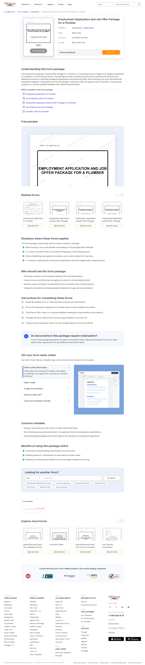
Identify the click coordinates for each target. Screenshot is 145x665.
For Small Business (87, 618)
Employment (8, 617)
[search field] (127, 4)
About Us (58, 605)
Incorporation (9, 623)
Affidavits (33, 602)
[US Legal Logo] (114, 597)
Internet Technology (37, 623)
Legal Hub (58, 602)
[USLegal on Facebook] (116, 607)
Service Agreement (61, 487)
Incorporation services (89, 605)
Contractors (8, 608)
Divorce (7, 611)
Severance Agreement (63, 483)
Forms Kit (58, 642)
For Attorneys (86, 621)
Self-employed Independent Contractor (39, 483)
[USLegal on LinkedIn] (122, 607)
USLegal (84, 632)
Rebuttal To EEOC (45, 487)
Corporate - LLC (35, 611)
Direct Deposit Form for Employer (39, 107)
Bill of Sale (33, 608)
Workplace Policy (100, 483)
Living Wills (33, 630)
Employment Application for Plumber (41, 94)
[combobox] (105, 4)
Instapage (84, 651)
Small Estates (34, 642)
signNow (84, 641)
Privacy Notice (104, 662)
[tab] (46, 372)
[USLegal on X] (110, 607)
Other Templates (36, 654)
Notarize (84, 602)
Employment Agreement (82, 483)
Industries (58, 630)
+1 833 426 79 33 (116, 615)
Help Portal (59, 608)
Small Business (9, 639)
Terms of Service (93, 662)
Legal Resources (61, 611)
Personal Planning (10, 636)
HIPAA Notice (31, 487)
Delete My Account (62, 623)
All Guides (58, 656)
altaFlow (84, 644)
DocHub (84, 648)
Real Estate (34, 639)
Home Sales (8, 614)
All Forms (33, 648)
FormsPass (85, 635)
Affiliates (58, 617)
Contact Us (59, 620)
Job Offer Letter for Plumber (37, 111)
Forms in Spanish (61, 633)
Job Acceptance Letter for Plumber (40, 98)
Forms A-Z (33, 651)
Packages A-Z (9, 645)
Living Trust (8, 630)
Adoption (7, 602)
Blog (57, 614)
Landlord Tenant (10, 626)
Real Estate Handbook (63, 653)
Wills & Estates (9, 642)
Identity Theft (9, 620)
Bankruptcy (8, 605)
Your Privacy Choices (79, 662)
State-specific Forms (62, 639)
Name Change (9, 633)
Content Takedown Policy (118, 662)
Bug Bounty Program (134, 662)
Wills (31, 645)
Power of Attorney (36, 636)
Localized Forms (61, 636)
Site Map (58, 626)
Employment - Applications (83, 28)
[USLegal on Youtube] (128, 607)
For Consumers (86, 615)
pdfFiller (84, 638)
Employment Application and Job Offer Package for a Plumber (51, 103)
